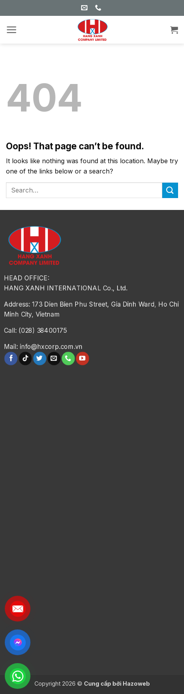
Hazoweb (136, 683)
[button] (11, 29)
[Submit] (170, 190)
